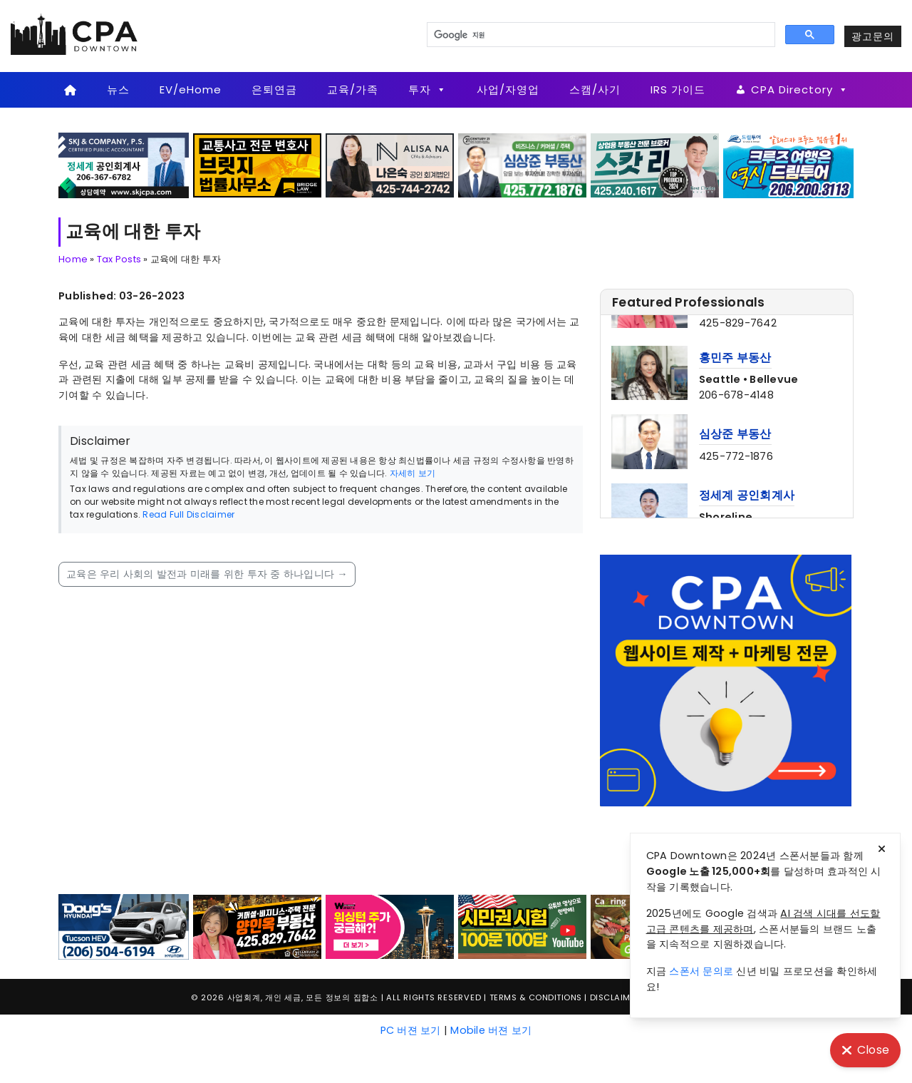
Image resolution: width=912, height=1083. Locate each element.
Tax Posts (119, 259)
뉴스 (118, 89)
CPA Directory (800, 90)
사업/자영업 (508, 89)
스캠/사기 (595, 89)
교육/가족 (352, 89)
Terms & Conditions (535, 997)
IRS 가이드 (678, 89)
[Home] (70, 90)
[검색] (599, 34)
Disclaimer (615, 997)
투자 (427, 90)
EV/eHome (191, 89)
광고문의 (872, 36)
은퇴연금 (274, 89)
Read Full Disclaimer (188, 514)
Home (73, 259)
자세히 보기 (413, 473)
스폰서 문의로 (701, 971)
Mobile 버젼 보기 (491, 1030)
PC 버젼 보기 (410, 1030)
